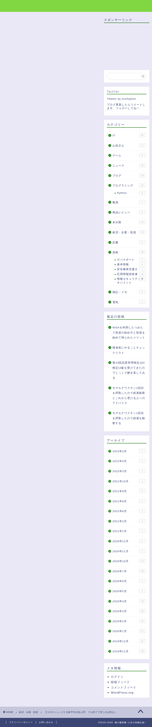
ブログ (128, 175)
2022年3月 (128, 471)
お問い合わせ (46, 722)
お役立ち (128, 145)
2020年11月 (128, 551)
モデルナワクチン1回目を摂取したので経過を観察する (128, 418)
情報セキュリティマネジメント (131, 280)
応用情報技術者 (131, 274)
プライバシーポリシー (21, 722)
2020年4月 (128, 601)
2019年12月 (128, 641)
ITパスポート (131, 260)
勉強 (128, 202)
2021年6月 (128, 511)
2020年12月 (128, 541)
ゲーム (128, 155)
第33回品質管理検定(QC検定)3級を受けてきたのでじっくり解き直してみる (128, 370)
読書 (128, 242)
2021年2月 (128, 521)
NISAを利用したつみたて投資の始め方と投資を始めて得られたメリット (128, 332)
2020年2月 (128, 621)
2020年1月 (128, 631)
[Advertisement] (51, 479)
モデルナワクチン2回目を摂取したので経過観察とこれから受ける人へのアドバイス (128, 396)
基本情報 (131, 265)
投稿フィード (120, 682)
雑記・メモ (128, 292)
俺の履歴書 (16, 5)
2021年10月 (128, 481)
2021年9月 (128, 491)
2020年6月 (128, 581)
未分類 (128, 222)
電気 (128, 302)
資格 (128, 252)
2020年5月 (128, 591)
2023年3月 (128, 451)
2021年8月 (128, 501)
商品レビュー (128, 212)
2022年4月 (128, 461)
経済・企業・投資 (16, 23)
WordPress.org (122, 692)
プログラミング (128, 185)
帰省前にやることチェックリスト (128, 350)
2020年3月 (128, 611)
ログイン (117, 676)
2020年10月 (128, 561)
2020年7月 (128, 571)
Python (131, 193)
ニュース (128, 165)
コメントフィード (123, 687)
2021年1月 (128, 531)
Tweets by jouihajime (121, 98)
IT (128, 135)
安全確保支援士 (131, 269)
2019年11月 (128, 651)
